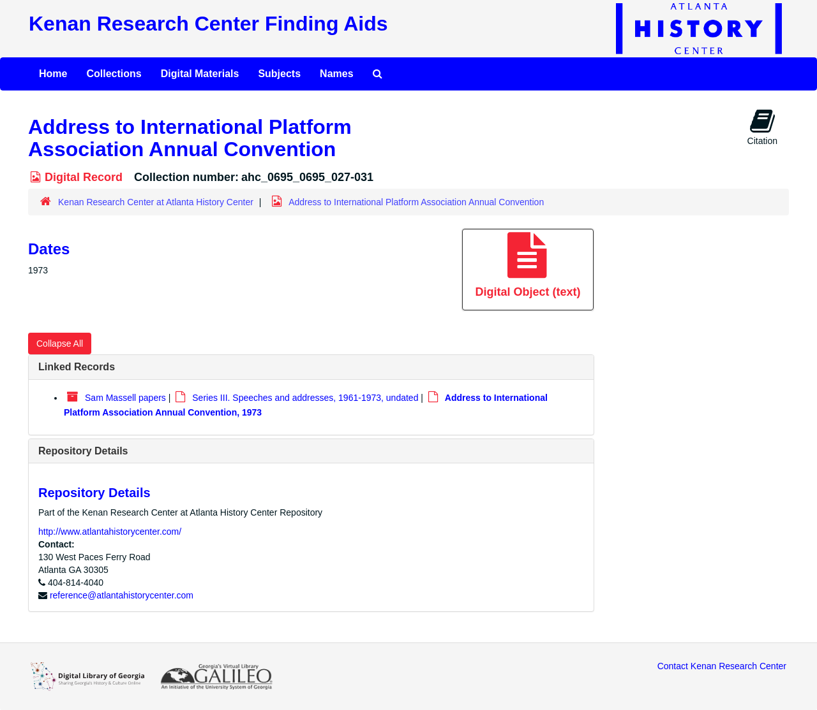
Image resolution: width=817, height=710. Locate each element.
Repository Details (83, 451)
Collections (113, 73)
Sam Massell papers (125, 398)
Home (53, 73)
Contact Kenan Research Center (721, 666)
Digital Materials (200, 73)
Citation (762, 127)
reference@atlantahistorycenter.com (121, 595)
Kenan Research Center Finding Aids (208, 23)
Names (336, 73)
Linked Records (76, 366)
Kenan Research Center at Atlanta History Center (155, 202)
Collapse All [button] (59, 343)
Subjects (279, 73)
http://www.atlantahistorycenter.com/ (109, 531)
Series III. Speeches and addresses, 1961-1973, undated (305, 398)
